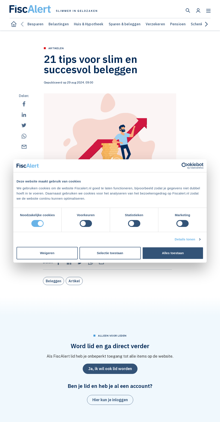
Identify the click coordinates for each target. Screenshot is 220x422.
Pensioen (178, 24)
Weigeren (47, 253)
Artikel (74, 281)
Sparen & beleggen (125, 24)
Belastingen (59, 24)
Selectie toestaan (110, 253)
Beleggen (53, 281)
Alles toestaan (173, 253)
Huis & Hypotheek (89, 24)
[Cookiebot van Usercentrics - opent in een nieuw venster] (184, 165)
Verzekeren (155, 24)
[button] (188, 10)
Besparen (35, 24)
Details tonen (185, 239)
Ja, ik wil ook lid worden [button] (110, 368)
